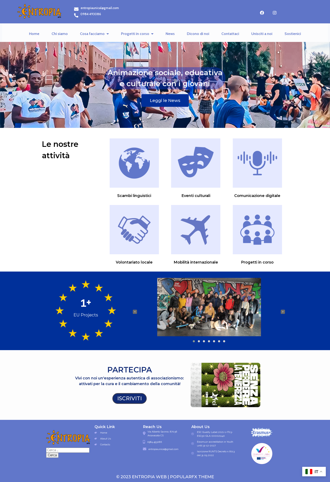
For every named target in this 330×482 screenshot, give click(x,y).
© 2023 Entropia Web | (143, 476)
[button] (193, 341)
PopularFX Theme (192, 476)
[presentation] (135, 312)
